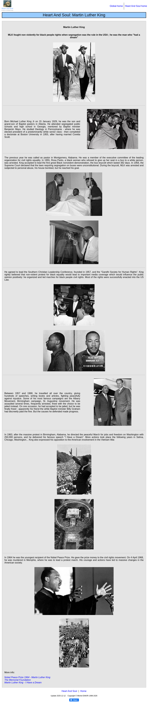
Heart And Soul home (136, 6)
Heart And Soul (69, 691)
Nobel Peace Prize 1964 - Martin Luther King (27, 677)
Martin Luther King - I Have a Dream (22, 682)
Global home (116, 6)
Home (83, 691)
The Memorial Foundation (17, 680)
